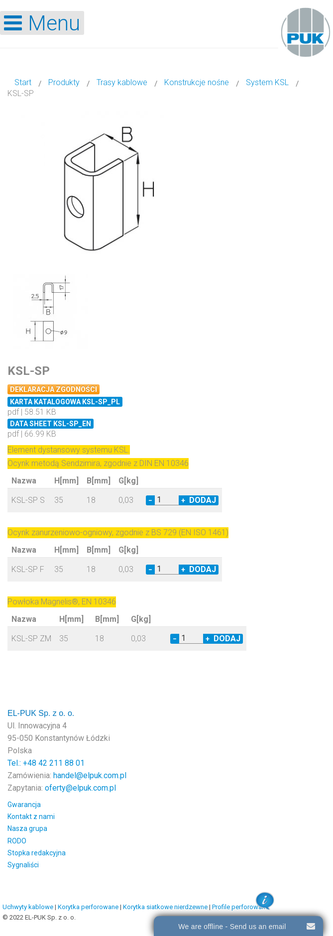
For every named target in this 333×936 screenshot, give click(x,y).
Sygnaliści (23, 865)
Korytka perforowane (88, 907)
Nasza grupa (27, 828)
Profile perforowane (240, 907)
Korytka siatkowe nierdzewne (165, 907)
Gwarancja (24, 805)
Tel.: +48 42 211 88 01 (46, 763)
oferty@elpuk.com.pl (80, 788)
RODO (16, 841)
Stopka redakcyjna (36, 853)
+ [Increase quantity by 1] (183, 500)
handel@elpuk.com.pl (89, 775)
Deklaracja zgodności (53, 389)
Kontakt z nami (31, 816)
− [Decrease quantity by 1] (150, 500)
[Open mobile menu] (42, 23)
